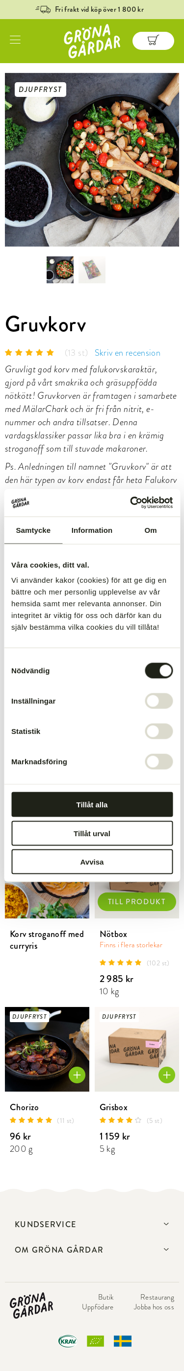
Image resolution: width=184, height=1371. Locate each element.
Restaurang (157, 1297)
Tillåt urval (92, 833)
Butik (106, 1297)
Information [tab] (92, 530)
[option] (92, 160)
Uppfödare (98, 1307)
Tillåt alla (92, 804)
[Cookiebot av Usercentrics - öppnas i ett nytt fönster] (131, 503)
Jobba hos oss (154, 1307)
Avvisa (92, 862)
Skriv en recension (127, 352)
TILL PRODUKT (137, 901)
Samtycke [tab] (33, 530)
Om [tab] (151, 530)
